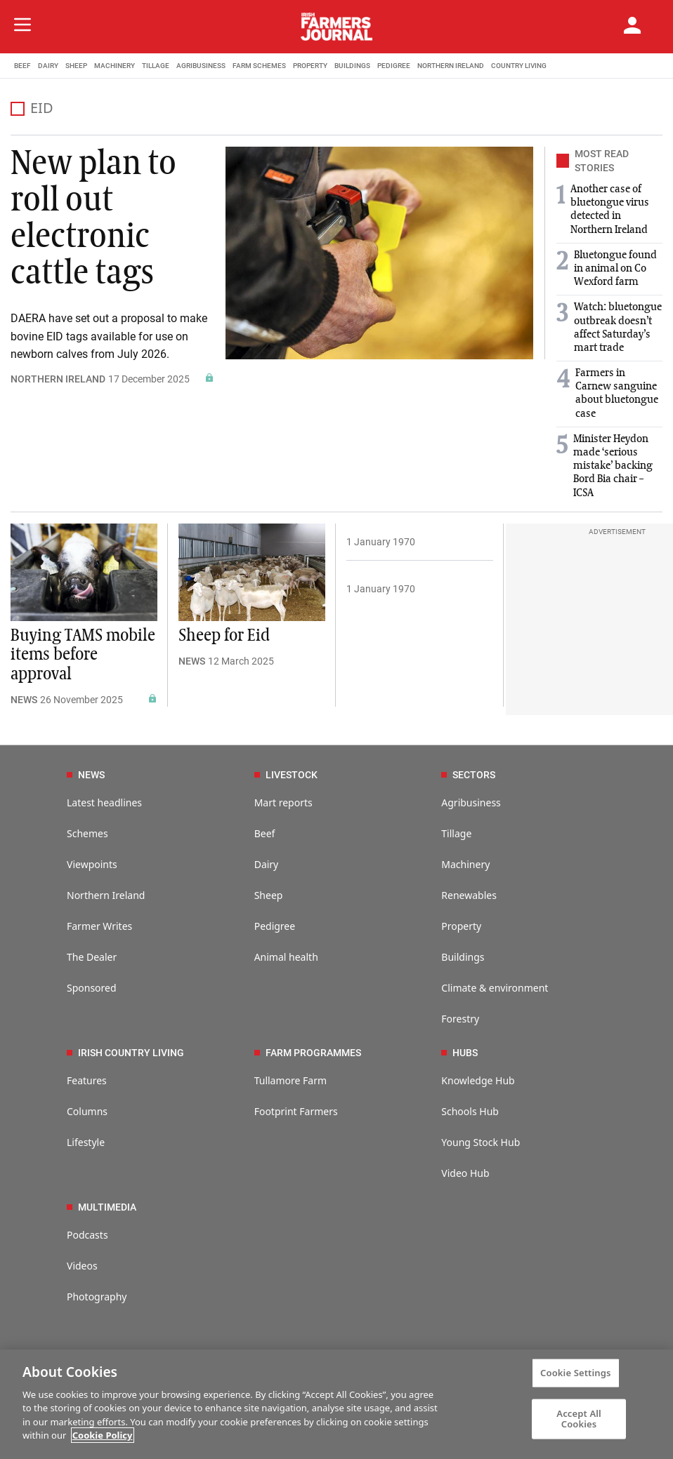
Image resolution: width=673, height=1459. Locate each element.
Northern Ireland (106, 895)
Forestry (460, 1018)
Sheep (268, 895)
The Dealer (92, 957)
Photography (96, 1296)
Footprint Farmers (296, 1111)
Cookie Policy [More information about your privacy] (102, 1435)
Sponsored (92, 987)
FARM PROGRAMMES (307, 1052)
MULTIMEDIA (101, 1207)
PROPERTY (310, 65)
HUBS (459, 1052)
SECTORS (468, 774)
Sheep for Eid (224, 635)
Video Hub (465, 1173)
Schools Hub (470, 1111)
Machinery (465, 864)
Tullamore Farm (290, 1080)
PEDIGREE (393, 65)
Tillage (456, 833)
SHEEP (76, 65)
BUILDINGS (352, 65)
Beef (264, 833)
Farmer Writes (99, 926)
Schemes (87, 833)
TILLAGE (155, 65)
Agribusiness (471, 802)
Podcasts (87, 1234)
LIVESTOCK (286, 774)
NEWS (24, 699)
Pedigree (275, 926)
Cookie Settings (575, 1372)
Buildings (462, 957)
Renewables (469, 895)
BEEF (22, 65)
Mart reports (283, 802)
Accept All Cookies (578, 1418)
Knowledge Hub (477, 1080)
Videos (82, 1265)
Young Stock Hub (480, 1142)
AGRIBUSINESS (201, 65)
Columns (87, 1111)
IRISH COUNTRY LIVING (125, 1052)
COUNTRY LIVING (519, 65)
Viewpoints (92, 864)
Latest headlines (104, 802)
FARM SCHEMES (259, 65)
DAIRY (48, 65)
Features (87, 1080)
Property (461, 926)
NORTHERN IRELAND (450, 65)
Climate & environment (494, 987)
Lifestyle (86, 1142)
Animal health (286, 957)
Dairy (266, 864)
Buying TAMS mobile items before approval (83, 654)
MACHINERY (114, 65)
